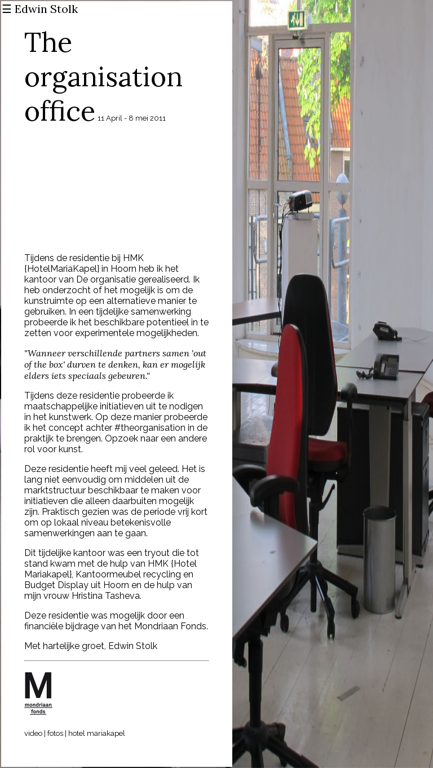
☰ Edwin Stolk (40, 9)
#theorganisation (149, 427)
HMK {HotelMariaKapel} (84, 263)
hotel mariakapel (96, 733)
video (33, 733)
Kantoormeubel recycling (128, 574)
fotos (55, 733)
